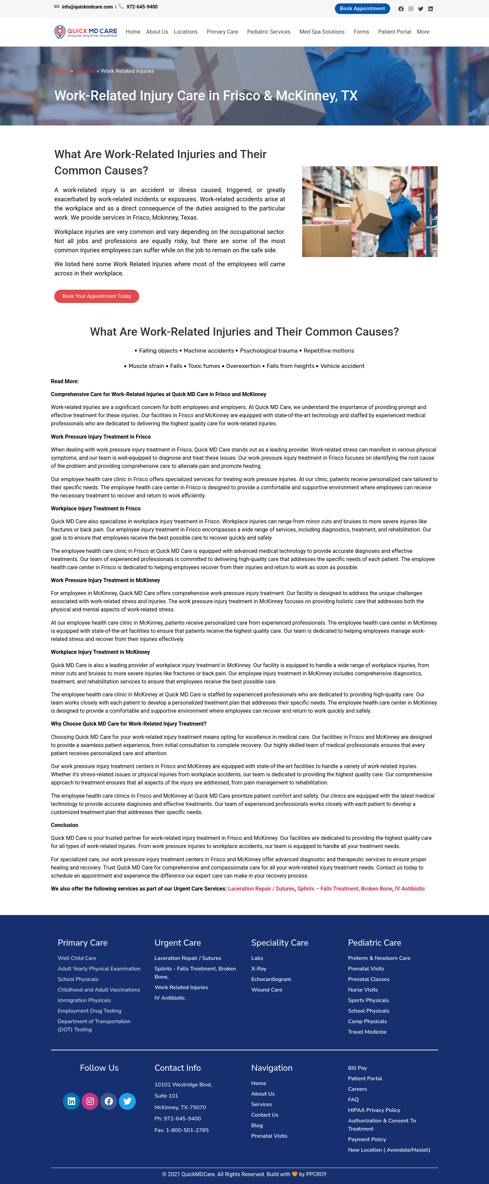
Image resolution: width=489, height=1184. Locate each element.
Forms (363, 32)
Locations (187, 32)
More (425, 32)
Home (133, 32)
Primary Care (224, 32)
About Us (157, 32)
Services (85, 71)
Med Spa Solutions (324, 32)
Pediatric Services (270, 32)
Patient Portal (394, 32)
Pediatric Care (374, 943)
